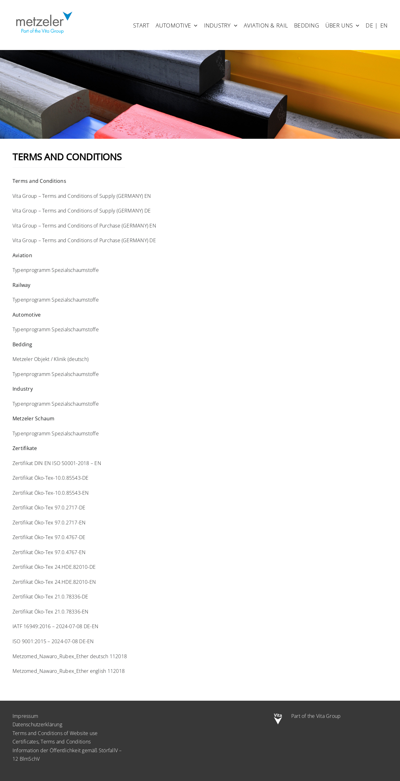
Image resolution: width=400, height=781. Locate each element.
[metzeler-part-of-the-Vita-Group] (43, 10)
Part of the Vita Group (316, 716)
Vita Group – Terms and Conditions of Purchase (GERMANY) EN (84, 225)
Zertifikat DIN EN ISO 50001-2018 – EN (56, 463)
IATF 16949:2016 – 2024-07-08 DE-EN (55, 626)
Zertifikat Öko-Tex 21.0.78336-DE (50, 596)
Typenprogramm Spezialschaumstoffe (55, 270)
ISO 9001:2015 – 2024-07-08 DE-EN (53, 641)
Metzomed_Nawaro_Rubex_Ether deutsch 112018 (69, 656)
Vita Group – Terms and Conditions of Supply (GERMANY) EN (81, 196)
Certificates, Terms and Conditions (51, 741)
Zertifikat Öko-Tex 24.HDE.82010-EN (54, 581)
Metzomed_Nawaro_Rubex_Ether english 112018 (68, 671)
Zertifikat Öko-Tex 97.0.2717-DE (48, 507)
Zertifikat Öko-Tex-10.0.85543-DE (50, 477)
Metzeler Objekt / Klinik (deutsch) (50, 359)
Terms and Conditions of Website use (55, 733)
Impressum (25, 716)
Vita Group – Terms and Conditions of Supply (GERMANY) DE (81, 210)
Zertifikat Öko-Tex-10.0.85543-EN (50, 492)
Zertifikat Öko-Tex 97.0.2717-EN (49, 522)
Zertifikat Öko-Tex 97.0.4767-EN (49, 552)
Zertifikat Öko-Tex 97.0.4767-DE (48, 537)
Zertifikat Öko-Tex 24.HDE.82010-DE (54, 566)
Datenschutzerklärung (37, 724)
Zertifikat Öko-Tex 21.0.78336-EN (50, 611)
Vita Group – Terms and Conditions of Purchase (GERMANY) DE (84, 240)
